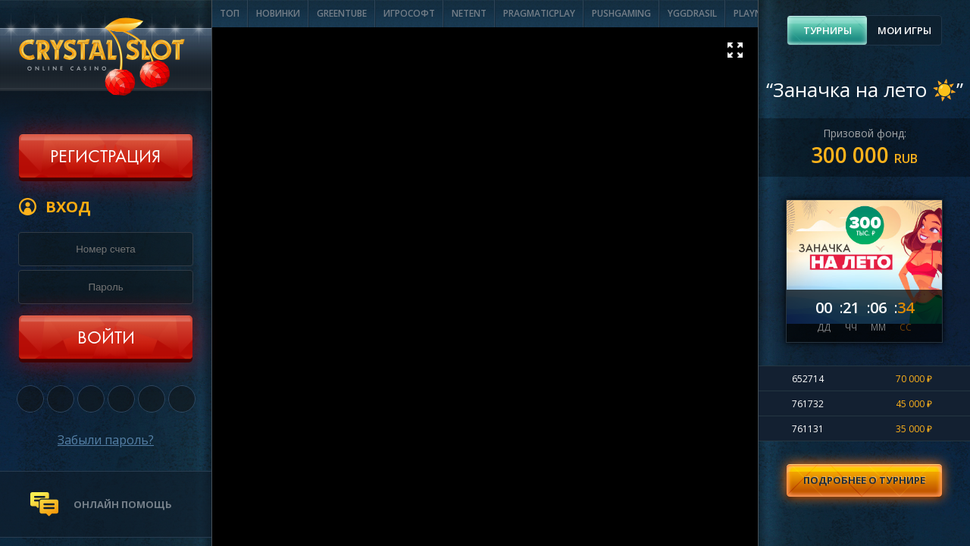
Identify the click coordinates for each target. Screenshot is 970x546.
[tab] (827, 30)
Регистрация (105, 158)
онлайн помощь (123, 504)
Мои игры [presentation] (904, 30)
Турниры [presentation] (827, 30)
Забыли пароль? (106, 439)
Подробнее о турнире (864, 480)
